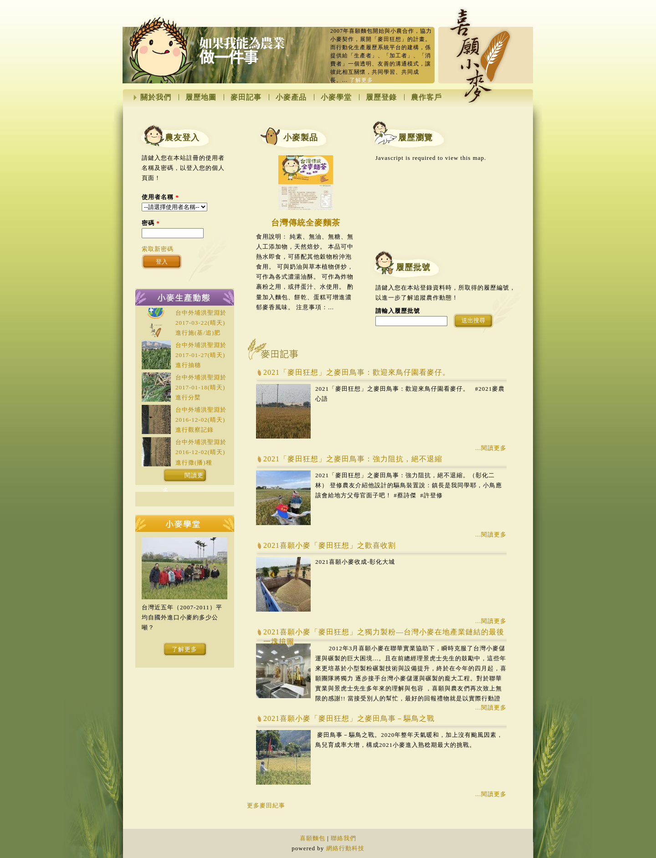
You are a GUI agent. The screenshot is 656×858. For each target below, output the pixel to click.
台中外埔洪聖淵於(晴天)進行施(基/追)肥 (200, 322)
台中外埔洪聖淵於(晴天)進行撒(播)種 (200, 452)
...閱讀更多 (491, 447)
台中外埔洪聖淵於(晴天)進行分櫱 (200, 387)
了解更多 (361, 80)
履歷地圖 (200, 97)
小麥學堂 (336, 97)
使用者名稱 (160, 197)
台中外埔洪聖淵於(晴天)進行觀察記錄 (200, 419)
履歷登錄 (381, 97)
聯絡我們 (343, 838)
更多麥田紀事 (266, 805)
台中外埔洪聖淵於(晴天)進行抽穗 (200, 355)
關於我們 (155, 97)
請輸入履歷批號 (397, 310)
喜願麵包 (312, 838)
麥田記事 (246, 97)
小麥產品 (291, 97)
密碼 (151, 223)
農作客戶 (426, 97)
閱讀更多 (183, 477)
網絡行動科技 (345, 848)
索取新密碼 (158, 248)
